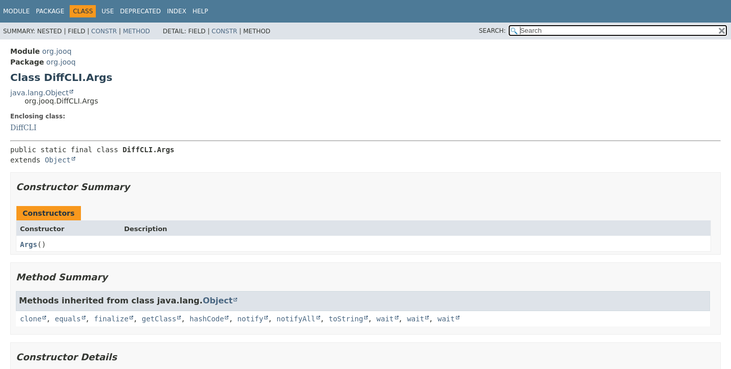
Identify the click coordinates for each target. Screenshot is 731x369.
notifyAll (296, 319)
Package (50, 11)
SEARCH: (492, 30)
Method (136, 31)
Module (16, 11)
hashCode (207, 319)
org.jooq (56, 51)
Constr (104, 31)
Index (176, 11)
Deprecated (140, 11)
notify (250, 319)
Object (58, 160)
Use (107, 11)
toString (346, 319)
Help (200, 11)
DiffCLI (23, 128)
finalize (111, 319)
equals (68, 319)
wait (385, 319)
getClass (159, 319)
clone (30, 319)
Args (28, 244)
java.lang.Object (39, 93)
